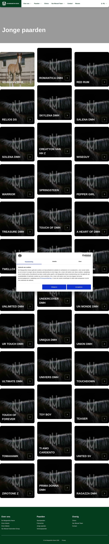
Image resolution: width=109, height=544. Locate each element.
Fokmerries (40, 523)
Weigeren (54, 287)
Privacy (64, 540)
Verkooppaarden (42, 528)
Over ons (27, 3)
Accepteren (78, 287)
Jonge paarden (41, 526)
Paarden (37, 3)
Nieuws (77, 3)
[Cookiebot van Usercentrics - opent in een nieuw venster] (83, 255)
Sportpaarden (41, 520)
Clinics (46, 3)
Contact (70, 3)
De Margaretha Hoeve (8, 520)
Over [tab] (80, 261)
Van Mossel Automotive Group (10, 528)
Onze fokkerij (5, 526)
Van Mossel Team (58, 3)
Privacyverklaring (46, 278)
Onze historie (5, 523)
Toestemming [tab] (29, 261)
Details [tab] (54, 261)
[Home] (10, 3)
